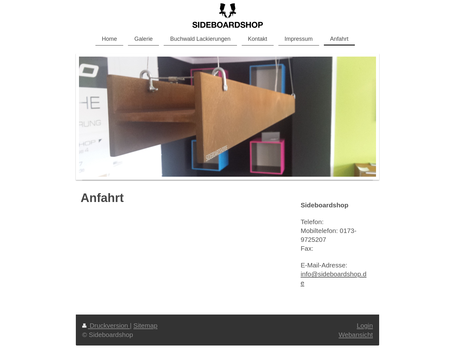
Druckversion (106, 325)
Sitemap (145, 325)
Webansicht (356, 334)
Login (365, 325)
